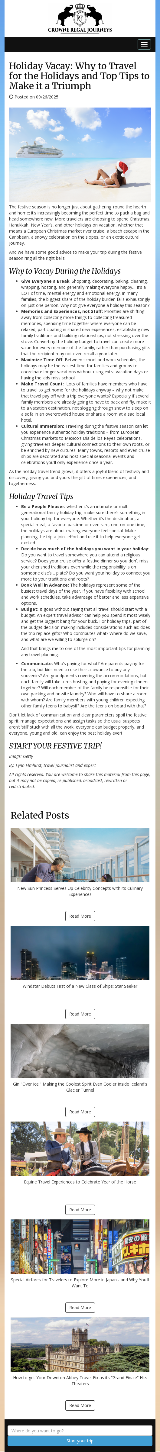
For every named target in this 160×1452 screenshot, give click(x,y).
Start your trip (80, 1441)
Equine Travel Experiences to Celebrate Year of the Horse (80, 1153)
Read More (80, 916)
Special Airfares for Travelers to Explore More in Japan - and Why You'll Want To (80, 1254)
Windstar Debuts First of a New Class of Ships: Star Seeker (80, 957)
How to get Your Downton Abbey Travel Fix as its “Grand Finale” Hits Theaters (80, 1351)
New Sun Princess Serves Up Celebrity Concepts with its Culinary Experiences (80, 862)
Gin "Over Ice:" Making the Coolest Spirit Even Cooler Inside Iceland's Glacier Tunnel (80, 1058)
